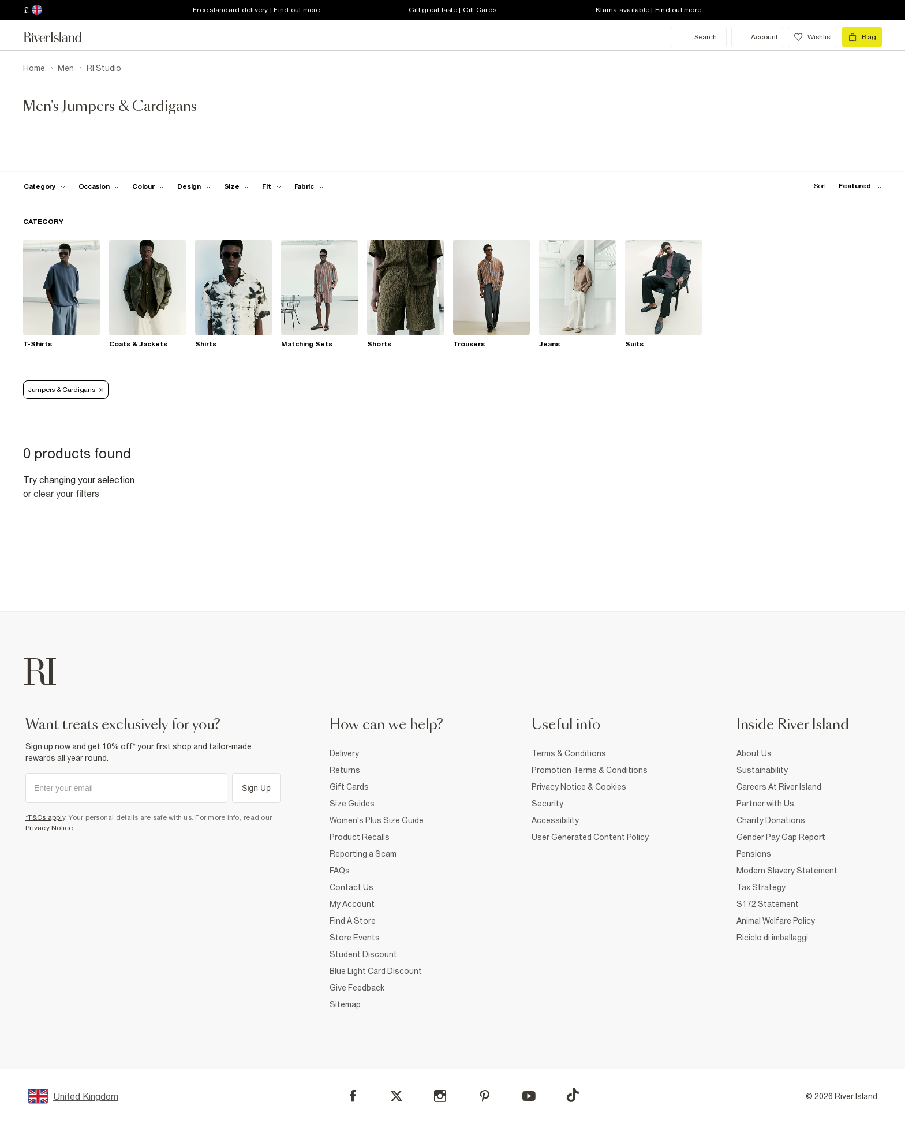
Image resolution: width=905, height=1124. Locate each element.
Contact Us (351, 887)
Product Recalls (360, 837)
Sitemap (345, 1004)
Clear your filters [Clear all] (66, 493)
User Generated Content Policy (590, 837)
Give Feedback (357, 987)
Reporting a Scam (363, 853)
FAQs (340, 870)
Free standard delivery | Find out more (256, 10)
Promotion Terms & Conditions (590, 770)
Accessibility (555, 820)
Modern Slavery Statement (786, 870)
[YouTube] (529, 1096)
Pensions (753, 853)
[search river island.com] (698, 37)
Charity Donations (770, 820)
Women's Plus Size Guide (377, 820)
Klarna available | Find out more (648, 10)
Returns (345, 770)
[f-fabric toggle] (309, 186)
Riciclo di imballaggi (772, 937)
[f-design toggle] (194, 186)
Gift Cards (349, 786)
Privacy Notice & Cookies (579, 786)
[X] (396, 1096)
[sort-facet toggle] (845, 186)
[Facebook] (353, 1096)
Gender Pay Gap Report (780, 837)
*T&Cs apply (45, 817)
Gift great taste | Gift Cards (452, 10)
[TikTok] (572, 1095)
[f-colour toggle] (148, 186)
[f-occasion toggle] (99, 186)
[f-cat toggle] (44, 186)
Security (547, 803)
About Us (754, 753)
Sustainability (762, 770)
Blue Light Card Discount (376, 971)
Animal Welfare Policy (775, 920)
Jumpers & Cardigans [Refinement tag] (65, 390)
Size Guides (352, 803)
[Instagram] (440, 1096)
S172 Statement (767, 904)
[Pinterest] (484, 1096)
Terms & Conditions (569, 753)
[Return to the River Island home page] (61, 37)
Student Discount (363, 954)
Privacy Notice (49, 828)
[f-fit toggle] (271, 186)
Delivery (344, 753)
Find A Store (353, 920)
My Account (352, 904)
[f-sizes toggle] (237, 186)
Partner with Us (765, 803)
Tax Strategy (761, 887)
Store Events (355, 937)
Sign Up (256, 788)
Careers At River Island (778, 786)
